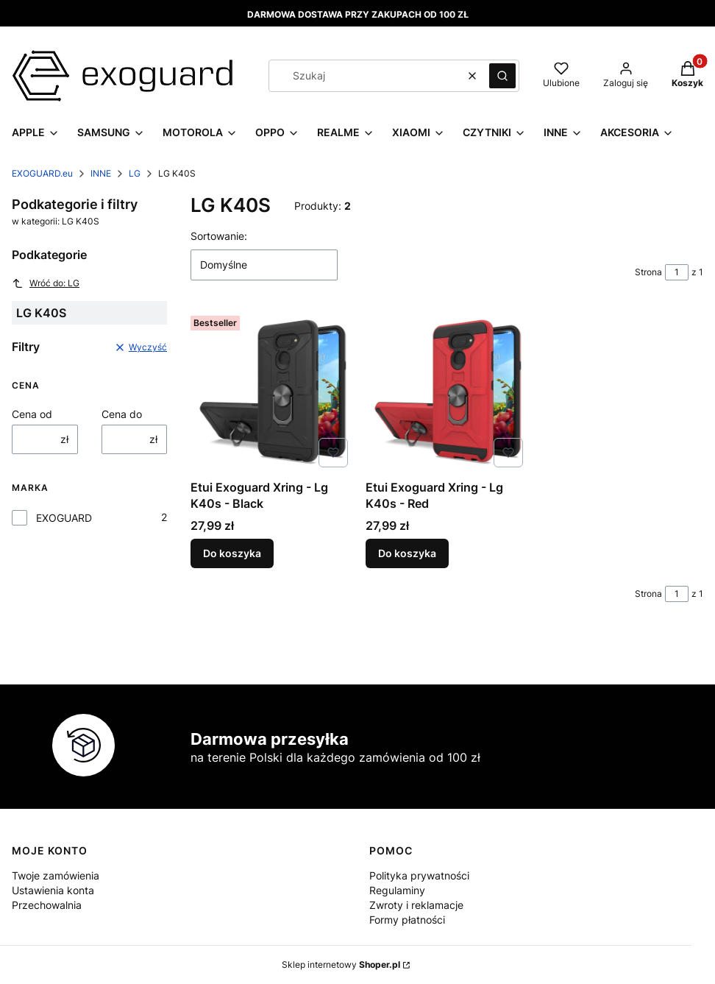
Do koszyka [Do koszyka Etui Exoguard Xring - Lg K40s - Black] (232, 553)
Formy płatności (407, 919)
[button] (502, 75)
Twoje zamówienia (55, 875)
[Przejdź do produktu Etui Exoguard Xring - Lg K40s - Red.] (447, 391)
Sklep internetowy (341, 964)
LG (134, 173)
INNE (100, 173)
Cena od (32, 414)
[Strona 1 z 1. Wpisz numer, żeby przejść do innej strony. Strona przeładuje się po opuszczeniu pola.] (677, 272)
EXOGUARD (64, 518)
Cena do (122, 414)
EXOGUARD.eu (42, 173)
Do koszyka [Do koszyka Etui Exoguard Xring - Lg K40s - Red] (407, 553)
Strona (648, 271)
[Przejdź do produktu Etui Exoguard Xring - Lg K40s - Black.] (272, 391)
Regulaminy (397, 890)
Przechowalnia (47, 905)
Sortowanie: (219, 236)
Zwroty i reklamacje (416, 905)
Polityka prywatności (419, 875)
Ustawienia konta (53, 890)
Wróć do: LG (45, 283)
